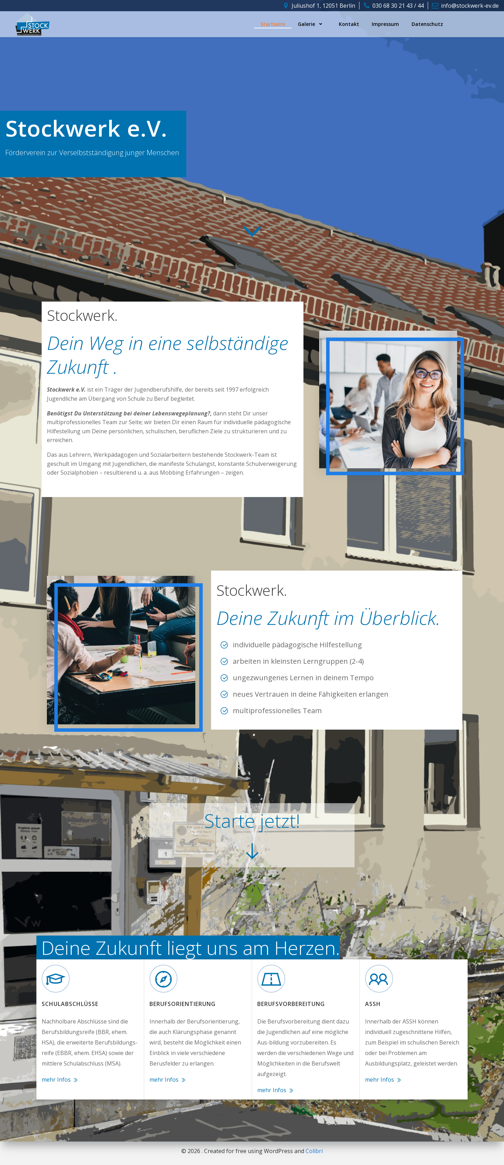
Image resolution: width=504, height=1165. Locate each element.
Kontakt (349, 24)
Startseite (272, 24)
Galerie (312, 24)
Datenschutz (427, 24)
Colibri (314, 1151)
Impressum (385, 24)
